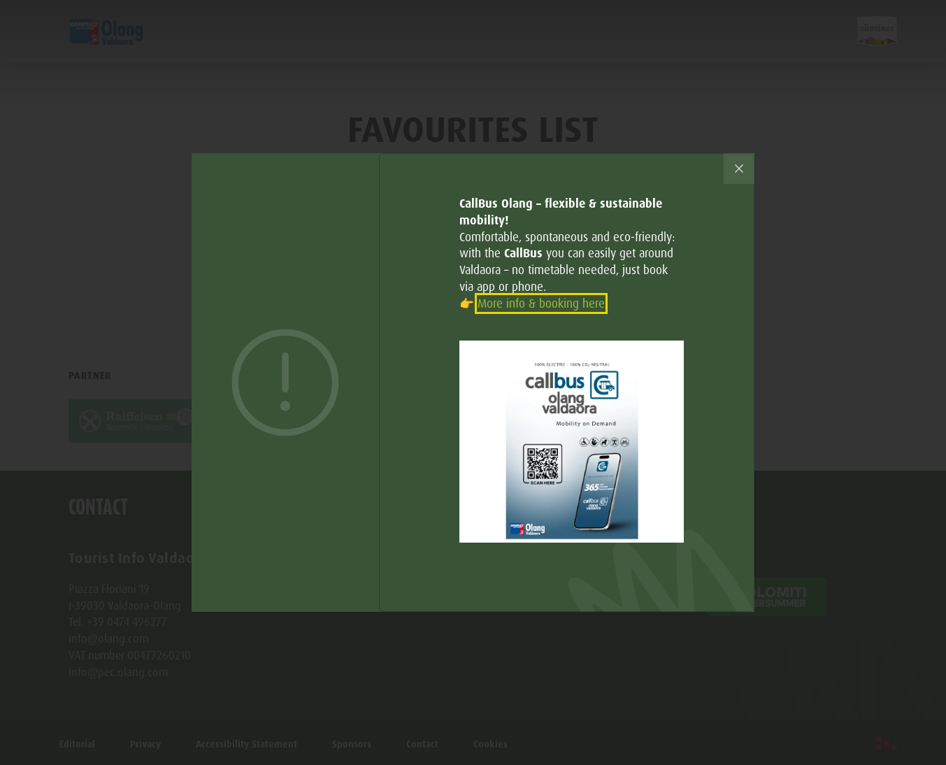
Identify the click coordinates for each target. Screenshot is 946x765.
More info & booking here (541, 303)
